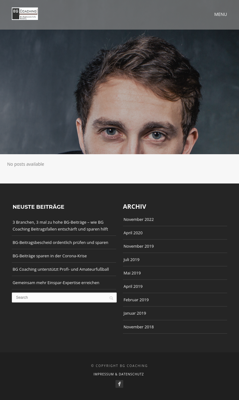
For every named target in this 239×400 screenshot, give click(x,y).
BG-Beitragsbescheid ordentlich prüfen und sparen (60, 242)
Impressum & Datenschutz (118, 374)
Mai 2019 (132, 273)
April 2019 (133, 286)
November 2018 (139, 327)
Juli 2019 (131, 259)
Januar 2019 (135, 313)
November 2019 (139, 246)
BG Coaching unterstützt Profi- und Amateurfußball (60, 269)
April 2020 (133, 233)
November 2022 (139, 219)
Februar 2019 (136, 299)
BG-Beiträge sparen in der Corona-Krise (49, 256)
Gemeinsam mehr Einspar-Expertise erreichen (55, 282)
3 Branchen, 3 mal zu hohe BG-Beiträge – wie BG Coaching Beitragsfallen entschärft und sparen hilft (60, 225)
